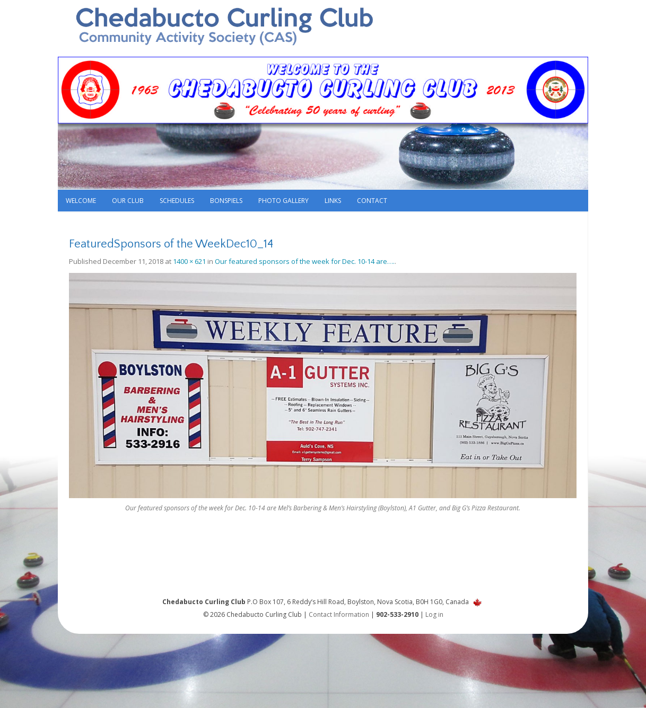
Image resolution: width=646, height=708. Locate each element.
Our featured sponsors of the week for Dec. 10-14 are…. (305, 261)
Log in (434, 614)
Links (333, 200)
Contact (372, 200)
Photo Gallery (283, 200)
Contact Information (339, 614)
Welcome (81, 200)
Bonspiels (226, 200)
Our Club (128, 200)
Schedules (177, 200)
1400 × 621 (189, 261)
